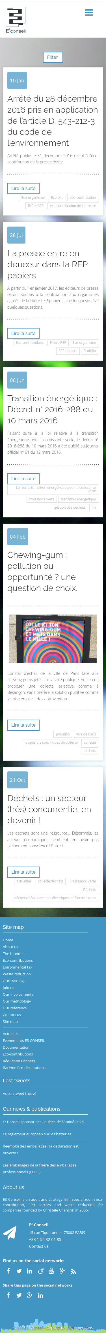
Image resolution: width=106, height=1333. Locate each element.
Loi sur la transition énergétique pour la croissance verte (56, 489)
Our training (13, 980)
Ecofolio (57, 197)
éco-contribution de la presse (73, 205)
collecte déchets (50, 881)
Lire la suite (23, 188)
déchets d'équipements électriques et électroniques (55, 897)
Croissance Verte (83, 881)
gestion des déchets (70, 507)
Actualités (11, 1033)
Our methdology (17, 1001)
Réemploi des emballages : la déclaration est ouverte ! (41, 1149)
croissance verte (42, 499)
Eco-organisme (33, 197)
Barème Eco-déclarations (24, 1067)
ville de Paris (86, 734)
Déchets (89, 889)
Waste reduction (17, 973)
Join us (8, 987)
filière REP (36, 205)
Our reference (15, 1007)
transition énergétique (78, 499)
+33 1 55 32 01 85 (45, 1239)
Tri (94, 507)
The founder (13, 953)
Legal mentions (80, 1327)
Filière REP (58, 342)
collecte (90, 742)
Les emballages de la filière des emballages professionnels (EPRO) (39, 1168)
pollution (63, 734)
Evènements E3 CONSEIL (24, 1040)
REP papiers (68, 350)
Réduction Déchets (19, 1060)
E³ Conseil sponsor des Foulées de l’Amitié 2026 (43, 1121)
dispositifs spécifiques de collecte (51, 742)
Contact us (12, 1014)
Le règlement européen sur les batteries (37, 1133)
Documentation (16, 1047)
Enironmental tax (17, 967)
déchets (90, 750)
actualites (24, 881)
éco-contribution (83, 197)
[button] (89, 13)
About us (10, 946)
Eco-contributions (30, 342)
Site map (10, 1021)
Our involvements (18, 994)
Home (8, 939)
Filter (53, 57)
